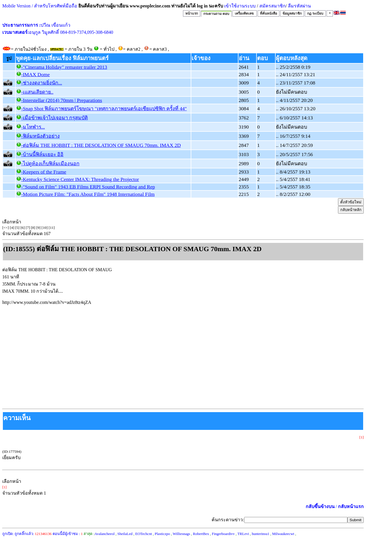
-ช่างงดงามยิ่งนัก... (41, 83)
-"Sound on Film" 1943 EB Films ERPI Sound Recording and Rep (88, 187)
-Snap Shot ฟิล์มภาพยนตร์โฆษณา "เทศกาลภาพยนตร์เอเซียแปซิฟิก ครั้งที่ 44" (104, 108)
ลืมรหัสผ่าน (299, 5)
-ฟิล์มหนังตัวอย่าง (40, 136)
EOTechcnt (143, 534)
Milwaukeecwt (283, 534)
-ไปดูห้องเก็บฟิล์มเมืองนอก (50, 163)
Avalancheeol (104, 534)
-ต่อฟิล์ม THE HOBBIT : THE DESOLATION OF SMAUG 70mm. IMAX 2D (101, 145)
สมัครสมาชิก (272, 5)
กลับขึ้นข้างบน (320, 506)
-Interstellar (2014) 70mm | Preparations (61, 100)
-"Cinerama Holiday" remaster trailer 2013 (64, 67)
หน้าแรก (191, 13)
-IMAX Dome (35, 74)
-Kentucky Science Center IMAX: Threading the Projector (80, 179)
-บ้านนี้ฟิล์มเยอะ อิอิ (42, 154)
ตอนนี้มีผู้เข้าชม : (68, 534)
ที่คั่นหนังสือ (268, 13)
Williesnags (181, 534)
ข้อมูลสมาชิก (292, 13)
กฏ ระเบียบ (315, 13)
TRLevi (243, 534)
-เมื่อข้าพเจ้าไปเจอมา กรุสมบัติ (54, 118)
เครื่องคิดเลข (244, 13)
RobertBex (201, 534)
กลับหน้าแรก (351, 506)
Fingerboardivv (223, 534)
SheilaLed (125, 534)
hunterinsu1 (260, 534)
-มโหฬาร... (33, 127)
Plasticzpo (162, 534)
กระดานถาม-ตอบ (216, 14)
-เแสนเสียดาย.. (37, 92)
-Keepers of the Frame (43, 172)
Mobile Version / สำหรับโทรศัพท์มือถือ (39, 5)
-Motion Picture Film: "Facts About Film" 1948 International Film (88, 194)
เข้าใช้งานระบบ (239, 5)
